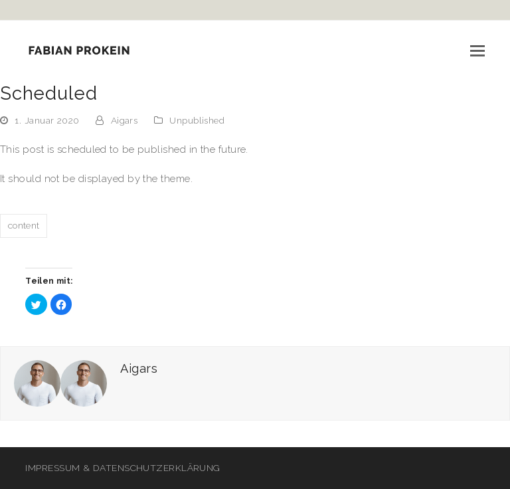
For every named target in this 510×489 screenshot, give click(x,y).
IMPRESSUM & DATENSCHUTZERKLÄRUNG (122, 467)
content (24, 225)
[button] (477, 50)
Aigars (124, 120)
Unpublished (196, 120)
